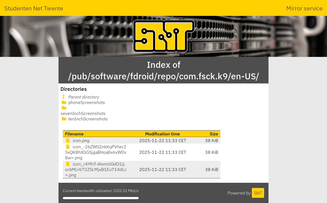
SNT (258, 193)
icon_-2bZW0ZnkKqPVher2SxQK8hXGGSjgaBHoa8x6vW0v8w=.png (95, 152)
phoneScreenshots (83, 102)
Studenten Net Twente (33, 8)
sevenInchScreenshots (83, 111)
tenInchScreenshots (84, 118)
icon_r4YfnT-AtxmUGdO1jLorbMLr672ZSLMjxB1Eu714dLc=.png (96, 169)
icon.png (77, 140)
